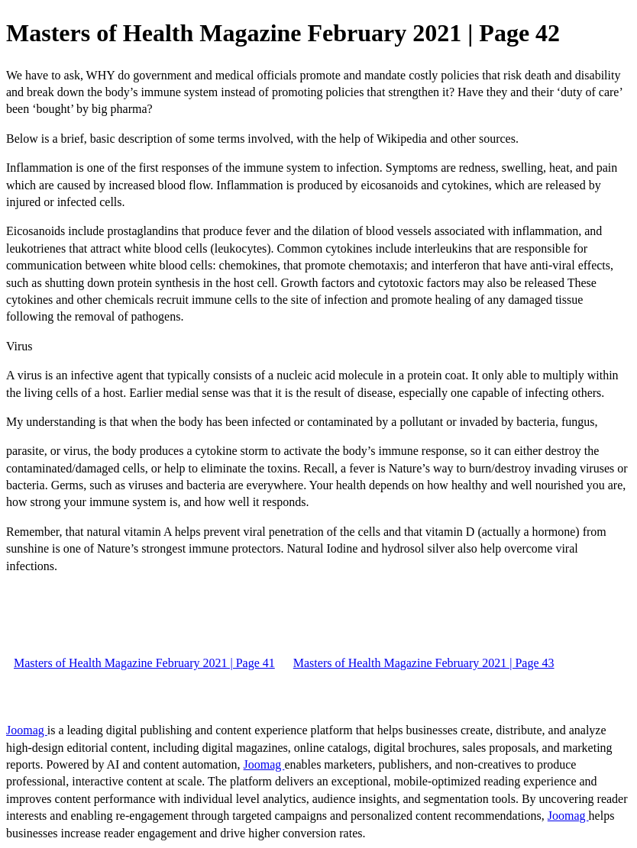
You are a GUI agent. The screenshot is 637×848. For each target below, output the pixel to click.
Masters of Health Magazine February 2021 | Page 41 (144, 662)
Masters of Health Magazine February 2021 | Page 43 (424, 662)
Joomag (26, 730)
